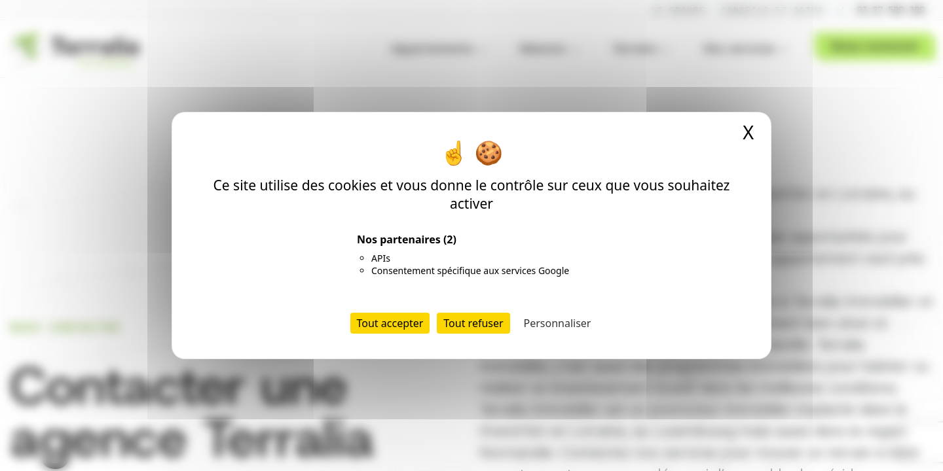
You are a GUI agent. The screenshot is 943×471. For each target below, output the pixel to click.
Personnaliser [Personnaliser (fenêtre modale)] (557, 323)
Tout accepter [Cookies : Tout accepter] (390, 323)
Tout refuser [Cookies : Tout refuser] (473, 323)
